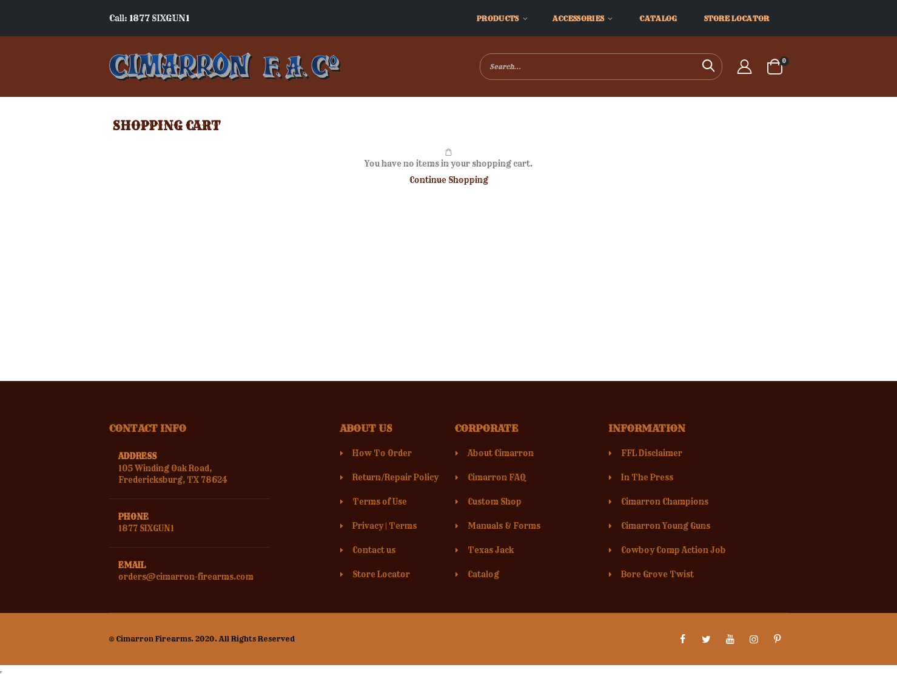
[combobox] (601, 66)
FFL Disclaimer (651, 453)
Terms (403, 526)
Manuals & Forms (504, 526)
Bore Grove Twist (657, 574)
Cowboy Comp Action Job (673, 550)
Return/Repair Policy (395, 477)
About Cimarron (501, 453)
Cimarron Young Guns (665, 526)
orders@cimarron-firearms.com (186, 577)
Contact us (373, 550)
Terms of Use (379, 501)
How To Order (382, 453)
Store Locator (381, 574)
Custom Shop (495, 501)
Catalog (483, 574)
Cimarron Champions (664, 501)
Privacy (367, 526)
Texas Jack (491, 550)
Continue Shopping (448, 180)
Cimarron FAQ (497, 477)
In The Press (647, 477)
